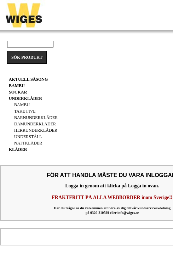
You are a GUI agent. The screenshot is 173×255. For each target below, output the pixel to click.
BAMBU (17, 85)
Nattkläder (28, 143)
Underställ (28, 136)
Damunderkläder (35, 123)
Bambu (22, 104)
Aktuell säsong (28, 79)
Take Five (25, 111)
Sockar (18, 92)
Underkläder (25, 98)
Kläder (18, 149)
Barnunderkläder (36, 117)
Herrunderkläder (35, 130)
